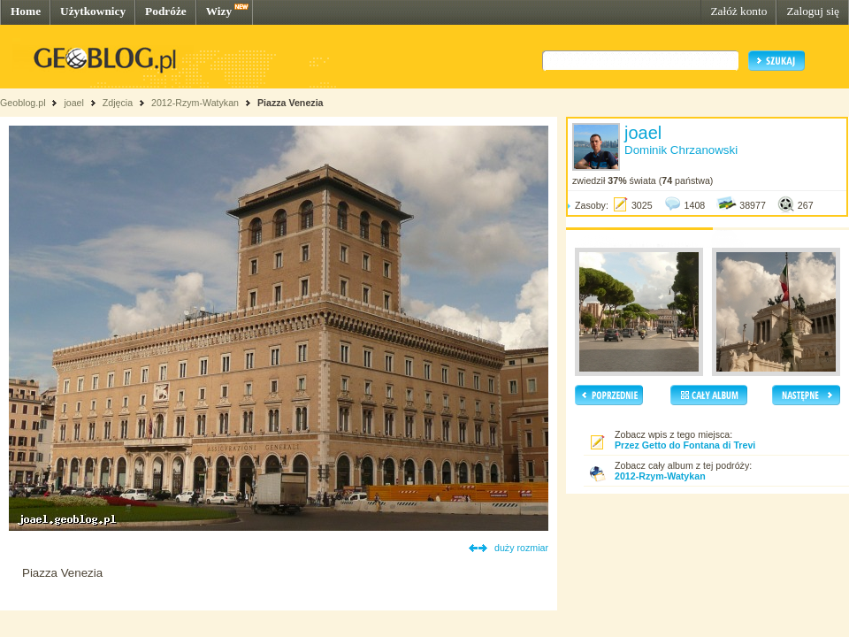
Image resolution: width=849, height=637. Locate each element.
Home (26, 11)
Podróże (166, 11)
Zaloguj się (812, 11)
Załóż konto (738, 11)
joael (74, 102)
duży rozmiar (521, 547)
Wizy (219, 11)
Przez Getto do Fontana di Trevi (685, 445)
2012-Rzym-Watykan (195, 102)
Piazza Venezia (290, 102)
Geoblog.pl (23, 102)
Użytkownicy (93, 11)
